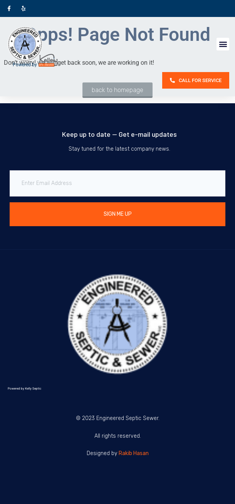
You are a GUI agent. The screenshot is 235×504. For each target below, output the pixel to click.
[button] (223, 44)
